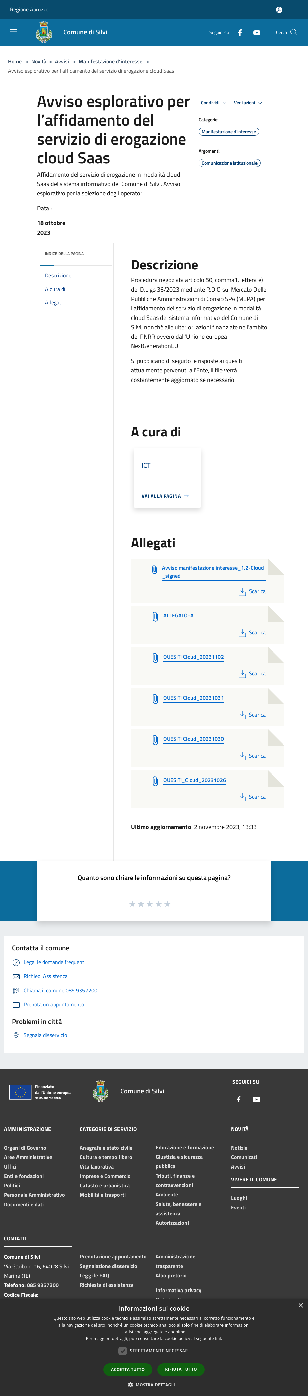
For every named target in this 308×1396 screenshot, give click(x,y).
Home (15, 61)
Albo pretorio (171, 1275)
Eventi (238, 1207)
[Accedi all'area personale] (279, 10)
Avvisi (62, 61)
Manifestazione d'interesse (110, 61)
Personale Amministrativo (34, 1195)
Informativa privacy (178, 1290)
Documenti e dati (24, 1204)
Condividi (215, 103)
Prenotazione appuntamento (113, 1256)
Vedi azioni (249, 103)
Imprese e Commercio (105, 1176)
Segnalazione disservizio (108, 1266)
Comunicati (244, 1157)
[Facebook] (237, 32)
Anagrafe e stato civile (106, 1148)
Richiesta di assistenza (106, 1285)
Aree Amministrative (28, 1157)
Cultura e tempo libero (106, 1157)
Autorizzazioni (172, 1223)
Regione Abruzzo (29, 9)
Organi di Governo (25, 1148)
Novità (38, 61)
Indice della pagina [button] (64, 253)
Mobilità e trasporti (103, 1195)
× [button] (300, 1305)
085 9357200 (43, 1285)
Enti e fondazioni (24, 1176)
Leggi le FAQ (94, 1275)
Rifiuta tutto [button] (181, 1369)
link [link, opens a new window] (218, 1338)
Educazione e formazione (185, 1147)
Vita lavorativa (97, 1166)
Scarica (251, 591)
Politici (12, 1185)
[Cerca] (294, 32)
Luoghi (239, 1198)
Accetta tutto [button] (128, 1369)
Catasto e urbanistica (105, 1185)
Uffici (10, 1166)
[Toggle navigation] (13, 32)
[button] (154, 1384)
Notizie (239, 1148)
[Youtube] (254, 32)
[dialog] (154, 1347)
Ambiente (167, 1194)
